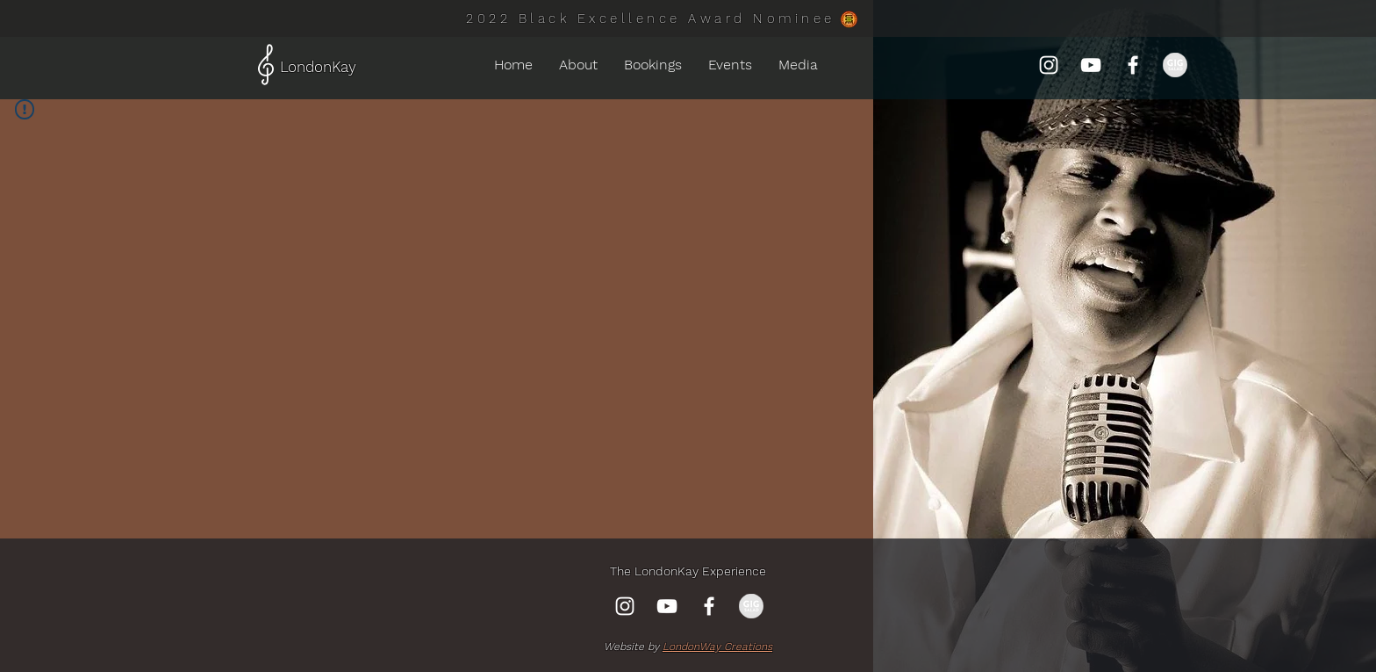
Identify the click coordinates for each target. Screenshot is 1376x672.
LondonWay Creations (717, 646)
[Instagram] (1048, 65)
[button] (730, 65)
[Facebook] (1133, 65)
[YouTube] (1091, 65)
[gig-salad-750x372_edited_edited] (1175, 65)
